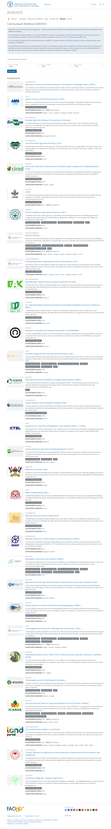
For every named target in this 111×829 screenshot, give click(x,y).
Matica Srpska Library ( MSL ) (37, 492)
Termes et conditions (28, 820)
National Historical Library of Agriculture (42, 516)
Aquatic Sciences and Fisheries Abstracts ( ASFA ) (45, 99)
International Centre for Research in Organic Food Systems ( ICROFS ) (53, 380)
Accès (46, 19)
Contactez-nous (16, 820)
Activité (69, 19)
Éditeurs (63, 19)
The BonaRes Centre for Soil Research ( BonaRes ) (45, 680)
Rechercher (12, 71)
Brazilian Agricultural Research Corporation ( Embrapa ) (48, 120)
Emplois (9, 820)
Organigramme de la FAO (14, 816)
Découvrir (47, 4)
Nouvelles (22, 19)
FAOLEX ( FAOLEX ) (32, 235)
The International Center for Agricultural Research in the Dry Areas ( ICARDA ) (57, 703)
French (94, 4)
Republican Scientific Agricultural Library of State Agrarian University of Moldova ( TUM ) (61, 582)
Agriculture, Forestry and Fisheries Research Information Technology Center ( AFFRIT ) (60, 84)
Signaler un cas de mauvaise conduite (17, 823)
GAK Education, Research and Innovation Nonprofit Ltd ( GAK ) (50, 282)
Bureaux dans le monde (32, 816)
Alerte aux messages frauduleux (33, 822)
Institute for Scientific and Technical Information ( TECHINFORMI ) (52, 330)
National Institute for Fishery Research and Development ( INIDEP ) (52, 539)
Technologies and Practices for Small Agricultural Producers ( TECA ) (53, 628)
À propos (14, 19)
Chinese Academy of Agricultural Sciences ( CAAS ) (45, 212)
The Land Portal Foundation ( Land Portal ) (42, 729)
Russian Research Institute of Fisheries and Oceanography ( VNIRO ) (53, 605)
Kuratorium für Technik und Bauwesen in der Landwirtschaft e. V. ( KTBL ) (55, 426)
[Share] (99, 4)
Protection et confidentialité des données (46, 820)
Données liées (54, 19)
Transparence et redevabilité (15, 822)
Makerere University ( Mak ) (36, 469)
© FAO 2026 (68, 815)
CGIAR (27, 192)
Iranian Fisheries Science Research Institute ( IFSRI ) (46, 403)
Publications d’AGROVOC (35, 19)
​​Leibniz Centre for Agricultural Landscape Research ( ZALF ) (49, 449)
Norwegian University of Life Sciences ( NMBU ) (44, 559)
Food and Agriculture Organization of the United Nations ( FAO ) (51, 261)
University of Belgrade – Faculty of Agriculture (44, 778)
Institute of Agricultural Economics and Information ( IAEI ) (49, 353)
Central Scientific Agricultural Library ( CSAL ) (43, 143)
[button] (102, 4)
